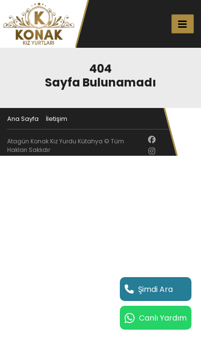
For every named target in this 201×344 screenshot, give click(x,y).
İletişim (56, 119)
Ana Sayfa (23, 119)
